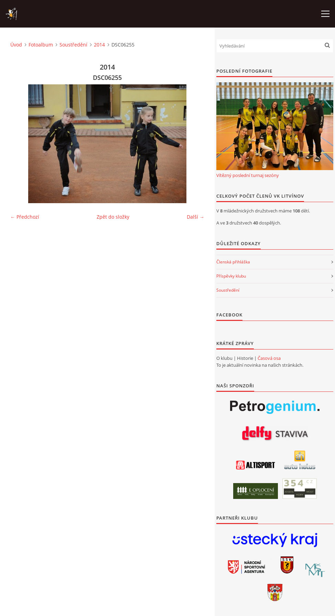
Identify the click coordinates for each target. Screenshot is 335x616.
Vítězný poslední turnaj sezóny (247, 175)
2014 (99, 44)
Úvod (16, 44)
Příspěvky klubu (231, 276)
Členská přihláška (233, 262)
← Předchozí (24, 216)
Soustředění (73, 44)
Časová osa (269, 358)
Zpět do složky (113, 216)
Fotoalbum (41, 44)
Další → (195, 216)
